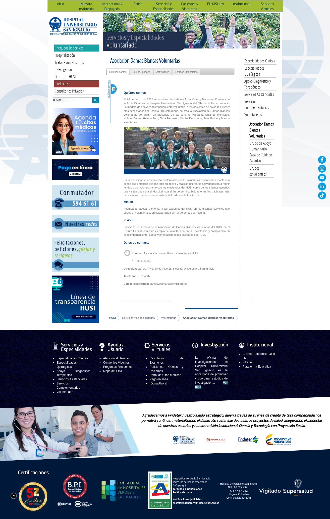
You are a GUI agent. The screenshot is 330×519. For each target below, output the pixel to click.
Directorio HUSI (65, 76)
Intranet (248, 362)
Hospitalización (65, 55)
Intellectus (61, 84)
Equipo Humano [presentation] (141, 72)
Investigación (63, 69)
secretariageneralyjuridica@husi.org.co (196, 503)
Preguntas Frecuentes (117, 367)
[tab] (118, 72)
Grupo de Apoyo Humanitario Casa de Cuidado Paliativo (260, 152)
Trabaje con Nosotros (69, 62)
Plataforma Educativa (257, 366)
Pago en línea (159, 379)
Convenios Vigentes (116, 362)
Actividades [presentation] (162, 72)
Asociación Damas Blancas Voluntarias (208, 317)
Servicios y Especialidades (138, 317)
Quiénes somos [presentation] (117, 72)
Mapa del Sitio (112, 371)
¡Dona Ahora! (158, 383)
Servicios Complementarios (256, 104)
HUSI (112, 317)
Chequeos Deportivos (69, 48)
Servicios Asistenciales (259, 94)
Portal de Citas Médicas (165, 375)
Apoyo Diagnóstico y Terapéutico (257, 84)
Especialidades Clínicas (259, 61)
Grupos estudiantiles (258, 171)
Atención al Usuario (116, 358)
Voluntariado (168, 317)
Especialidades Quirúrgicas (254, 71)
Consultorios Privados (69, 91)
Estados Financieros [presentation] (186, 72)
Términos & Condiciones (187, 489)
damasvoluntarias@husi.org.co (168, 283)
